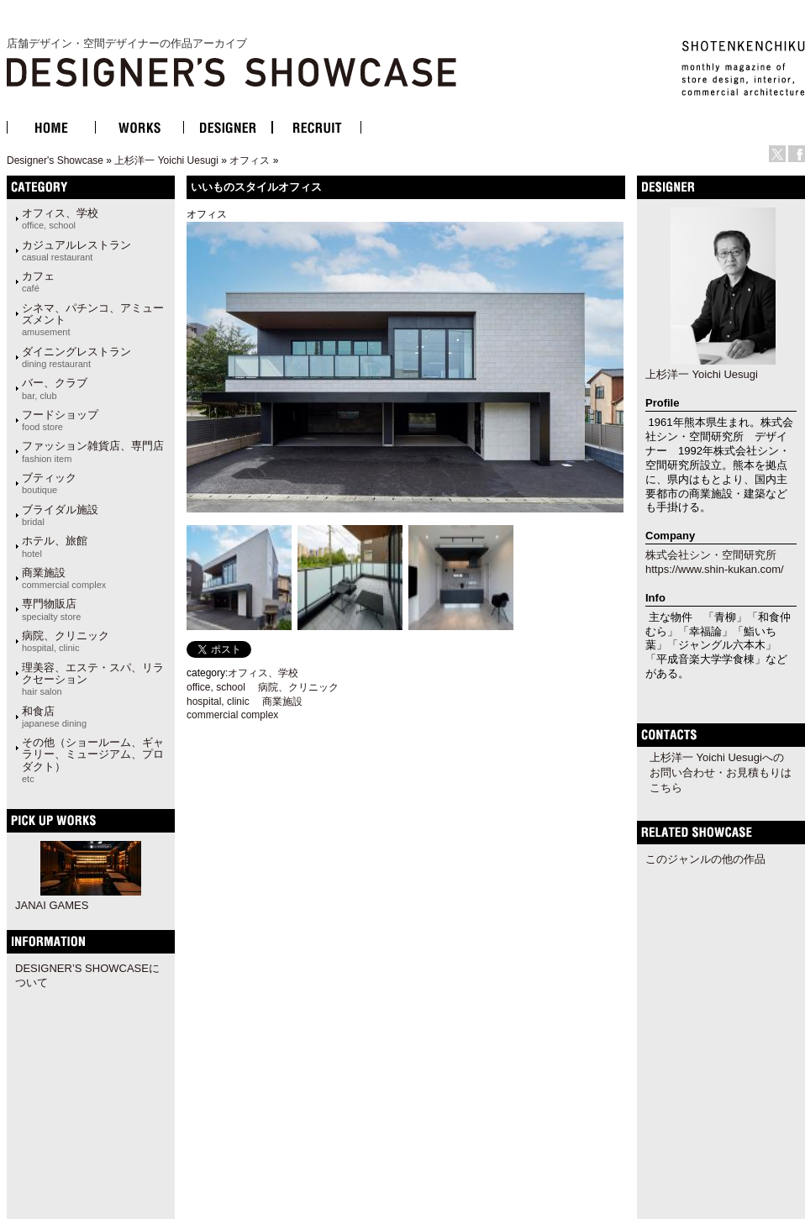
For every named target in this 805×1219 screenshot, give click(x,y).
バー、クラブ (54, 388)
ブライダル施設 (60, 515)
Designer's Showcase (55, 160)
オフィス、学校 (60, 218)
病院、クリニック (65, 641)
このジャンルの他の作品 (705, 859)
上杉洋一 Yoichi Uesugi (166, 160)
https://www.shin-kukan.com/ (714, 569)
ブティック (49, 483)
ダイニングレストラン (76, 357)
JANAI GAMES (51, 905)
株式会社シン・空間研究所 (710, 555)
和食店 (54, 716)
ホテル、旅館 (54, 546)
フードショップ (60, 420)
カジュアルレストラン (76, 250)
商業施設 (64, 578)
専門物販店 (51, 609)
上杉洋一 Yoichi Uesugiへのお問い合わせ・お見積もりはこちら (721, 772)
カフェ (38, 281)
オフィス (249, 160)
